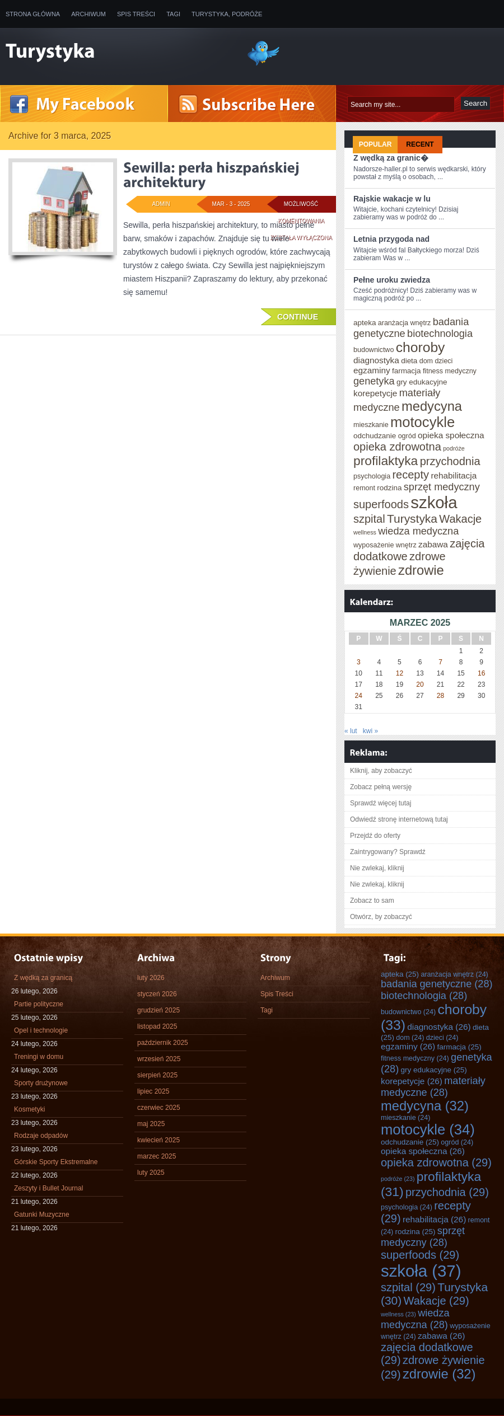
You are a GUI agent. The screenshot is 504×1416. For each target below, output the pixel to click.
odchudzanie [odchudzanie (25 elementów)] (374, 436)
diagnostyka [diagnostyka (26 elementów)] (376, 360)
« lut (350, 731)
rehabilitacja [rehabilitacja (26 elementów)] (454, 475)
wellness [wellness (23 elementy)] (364, 532)
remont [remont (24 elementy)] (364, 488)
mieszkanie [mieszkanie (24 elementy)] (371, 425)
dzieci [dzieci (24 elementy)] (443, 361)
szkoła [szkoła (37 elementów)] (433, 502)
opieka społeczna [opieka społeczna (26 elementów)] (451, 435)
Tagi (173, 14)
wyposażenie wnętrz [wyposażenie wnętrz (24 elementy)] (385, 545)
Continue (297, 316)
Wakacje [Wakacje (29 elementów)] (460, 519)
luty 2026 (151, 978)
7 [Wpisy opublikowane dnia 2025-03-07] (440, 662)
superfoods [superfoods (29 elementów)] (381, 504)
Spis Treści (136, 14)
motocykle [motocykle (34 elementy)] (422, 422)
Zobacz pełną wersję (381, 787)
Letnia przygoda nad (391, 239)
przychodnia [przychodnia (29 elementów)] (450, 461)
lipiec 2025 (153, 1091)
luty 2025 (151, 1172)
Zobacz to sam (372, 900)
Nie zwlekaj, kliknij (377, 868)
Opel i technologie (41, 1030)
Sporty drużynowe (41, 1083)
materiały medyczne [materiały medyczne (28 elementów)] (433, 1086)
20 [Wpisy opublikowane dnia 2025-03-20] (419, 684)
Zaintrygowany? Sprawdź (388, 852)
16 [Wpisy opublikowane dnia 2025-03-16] (481, 673)
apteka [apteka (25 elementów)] (364, 322)
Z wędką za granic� (390, 157)
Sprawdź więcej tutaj (380, 803)
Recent (419, 144)
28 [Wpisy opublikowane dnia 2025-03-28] (440, 696)
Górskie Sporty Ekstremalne (55, 1162)
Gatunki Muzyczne (41, 1214)
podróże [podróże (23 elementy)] (454, 448)
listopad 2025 (157, 1026)
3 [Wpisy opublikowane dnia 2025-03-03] (359, 662)
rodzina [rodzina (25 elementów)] (389, 488)
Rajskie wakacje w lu (392, 198)
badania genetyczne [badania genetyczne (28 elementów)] (437, 984)
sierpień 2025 (157, 1075)
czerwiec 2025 (158, 1108)
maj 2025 (151, 1124)
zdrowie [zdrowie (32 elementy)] (421, 570)
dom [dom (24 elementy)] (426, 361)
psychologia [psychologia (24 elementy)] (371, 476)
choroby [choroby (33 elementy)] (420, 347)
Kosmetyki (29, 1109)
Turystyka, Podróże (227, 14)
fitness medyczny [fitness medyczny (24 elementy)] (450, 371)
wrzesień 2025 (158, 1059)
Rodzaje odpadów (41, 1136)
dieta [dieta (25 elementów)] (409, 361)
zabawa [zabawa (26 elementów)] (433, 544)
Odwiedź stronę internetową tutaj (399, 819)
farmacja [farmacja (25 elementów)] (406, 371)
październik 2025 (162, 1043)
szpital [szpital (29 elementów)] (369, 519)
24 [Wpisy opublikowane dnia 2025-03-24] (358, 696)
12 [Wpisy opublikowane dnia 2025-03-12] (399, 673)
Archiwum (88, 14)
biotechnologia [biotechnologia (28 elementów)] (440, 333)
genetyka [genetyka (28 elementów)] (374, 381)
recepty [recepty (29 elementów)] (410, 474)
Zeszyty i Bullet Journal (48, 1188)
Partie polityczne (38, 1004)
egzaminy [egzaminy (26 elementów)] (371, 370)
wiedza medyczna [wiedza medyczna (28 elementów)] (418, 531)
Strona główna (33, 14)
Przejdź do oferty (375, 836)
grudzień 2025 (158, 1010)
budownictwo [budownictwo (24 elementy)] (373, 350)
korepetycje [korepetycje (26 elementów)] (375, 393)
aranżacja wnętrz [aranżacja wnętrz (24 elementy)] (404, 323)
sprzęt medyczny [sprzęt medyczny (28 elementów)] (442, 487)
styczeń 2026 (157, 994)
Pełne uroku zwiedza (391, 279)
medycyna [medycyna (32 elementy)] (432, 406)
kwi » (370, 731)
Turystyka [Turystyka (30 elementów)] (412, 518)
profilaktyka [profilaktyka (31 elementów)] (385, 460)
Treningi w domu (38, 1057)
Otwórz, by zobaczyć (381, 917)
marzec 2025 (156, 1156)
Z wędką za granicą (43, 978)
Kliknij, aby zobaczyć (381, 771)
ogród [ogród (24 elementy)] (407, 436)
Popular (375, 144)
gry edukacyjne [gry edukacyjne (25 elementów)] (421, 382)
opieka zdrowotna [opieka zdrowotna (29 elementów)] (397, 446)
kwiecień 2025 (158, 1140)
